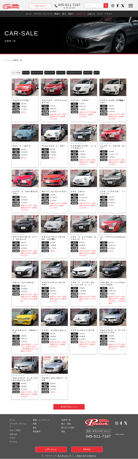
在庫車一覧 (66, 420)
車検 (35, 424)
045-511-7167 (98, 437)
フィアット (63, 73)
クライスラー (52, 73)
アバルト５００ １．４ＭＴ (54, 146)
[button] (113, 6)
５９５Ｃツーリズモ (21, 101)
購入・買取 (66, 424)
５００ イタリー (78, 192)
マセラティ (92, 73)
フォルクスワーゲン (77, 73)
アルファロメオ (38, 73)
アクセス (13, 442)
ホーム (7, 60)
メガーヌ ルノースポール (23, 283)
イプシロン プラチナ (81, 101)
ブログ (12, 438)
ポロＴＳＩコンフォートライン (54, 192)
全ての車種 (16, 73)
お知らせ (13, 434)
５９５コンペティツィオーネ (82, 331)
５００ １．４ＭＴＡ (21, 146)
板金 (35, 428)
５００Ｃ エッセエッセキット (54, 331)
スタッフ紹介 (15, 431)
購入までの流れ (68, 428)
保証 (63, 432)
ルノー (101, 73)
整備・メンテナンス (41, 420)
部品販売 (37, 432)
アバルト (26, 73)
